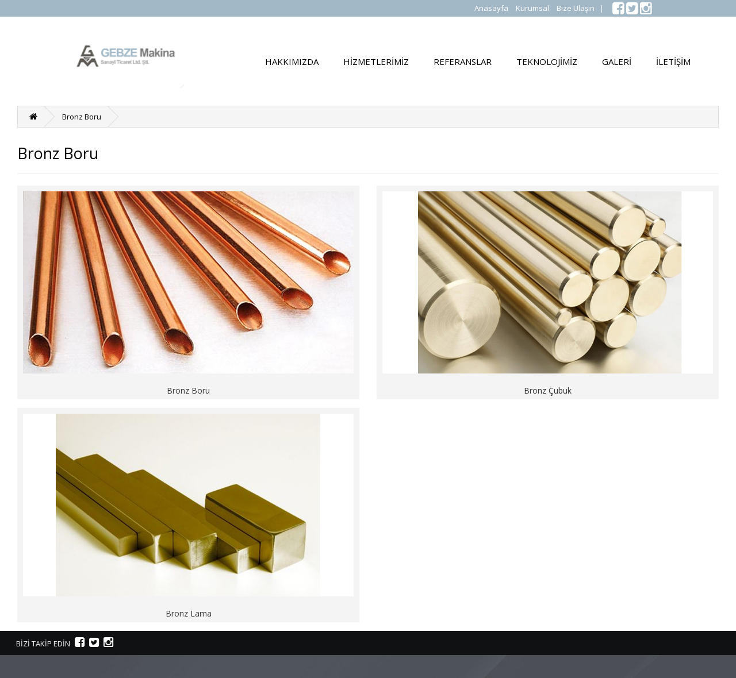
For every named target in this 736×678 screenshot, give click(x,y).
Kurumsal (532, 8)
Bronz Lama (189, 613)
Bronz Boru (81, 116)
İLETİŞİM (673, 61)
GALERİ (616, 61)
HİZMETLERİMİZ (376, 61)
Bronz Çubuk (548, 390)
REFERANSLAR (463, 61)
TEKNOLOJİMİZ (546, 61)
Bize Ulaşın (576, 8)
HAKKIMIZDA (292, 61)
